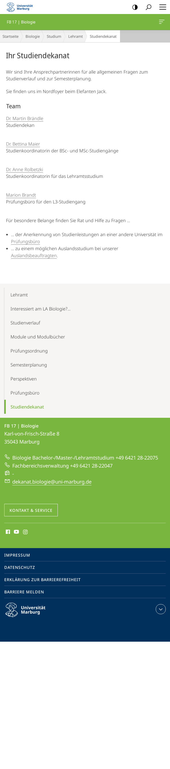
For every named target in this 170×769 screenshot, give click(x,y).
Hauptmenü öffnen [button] (161, 7)
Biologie (33, 36)
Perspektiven (23, 379)
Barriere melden (24, 592)
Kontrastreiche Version (133, 7)
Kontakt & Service (31, 510)
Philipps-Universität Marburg (29, 614)
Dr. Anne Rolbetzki (24, 169)
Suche (147, 7)
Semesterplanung (28, 365)
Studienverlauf (25, 323)
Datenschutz (19, 567)
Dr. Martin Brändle (24, 118)
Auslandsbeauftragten (34, 255)
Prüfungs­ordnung (29, 351)
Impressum (17, 555)
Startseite (10, 36)
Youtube (16, 532)
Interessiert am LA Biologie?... (40, 309)
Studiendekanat (27, 407)
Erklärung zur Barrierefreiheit (42, 579)
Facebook (7, 532)
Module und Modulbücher (37, 337)
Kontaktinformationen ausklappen (160, 609)
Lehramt (75, 36)
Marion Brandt (21, 195)
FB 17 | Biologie (161, 22)
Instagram (25, 532)
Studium (54, 36)
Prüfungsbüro (25, 241)
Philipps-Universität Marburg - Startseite (21, 7)
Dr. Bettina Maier (23, 144)
